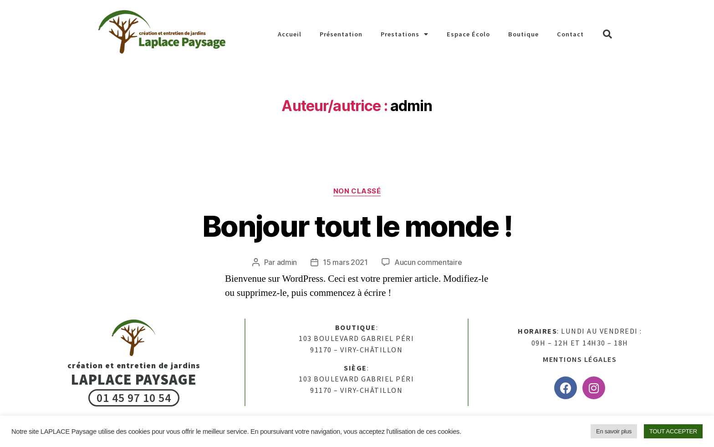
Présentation (341, 34)
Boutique (523, 34)
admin (287, 262)
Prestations (404, 34)
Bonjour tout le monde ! (357, 226)
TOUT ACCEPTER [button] (673, 431)
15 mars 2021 (345, 262)
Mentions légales (580, 359)
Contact (570, 34)
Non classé (357, 191)
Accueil (289, 34)
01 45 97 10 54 (134, 398)
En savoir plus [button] (614, 431)
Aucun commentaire (428, 262)
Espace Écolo (468, 34)
